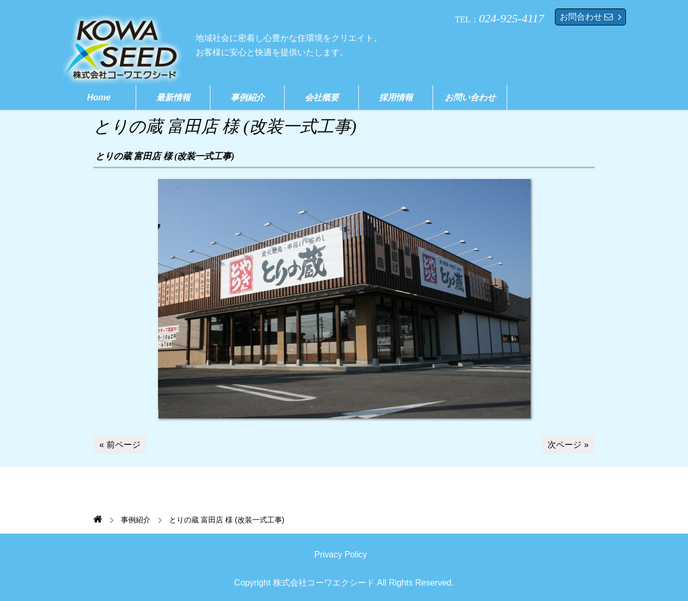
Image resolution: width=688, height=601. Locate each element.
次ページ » (568, 444)
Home (98, 97)
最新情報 (173, 97)
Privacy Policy (340, 554)
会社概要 (322, 97)
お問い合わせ (470, 97)
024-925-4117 (511, 18)
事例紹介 (247, 97)
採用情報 (396, 97)
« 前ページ (119, 444)
